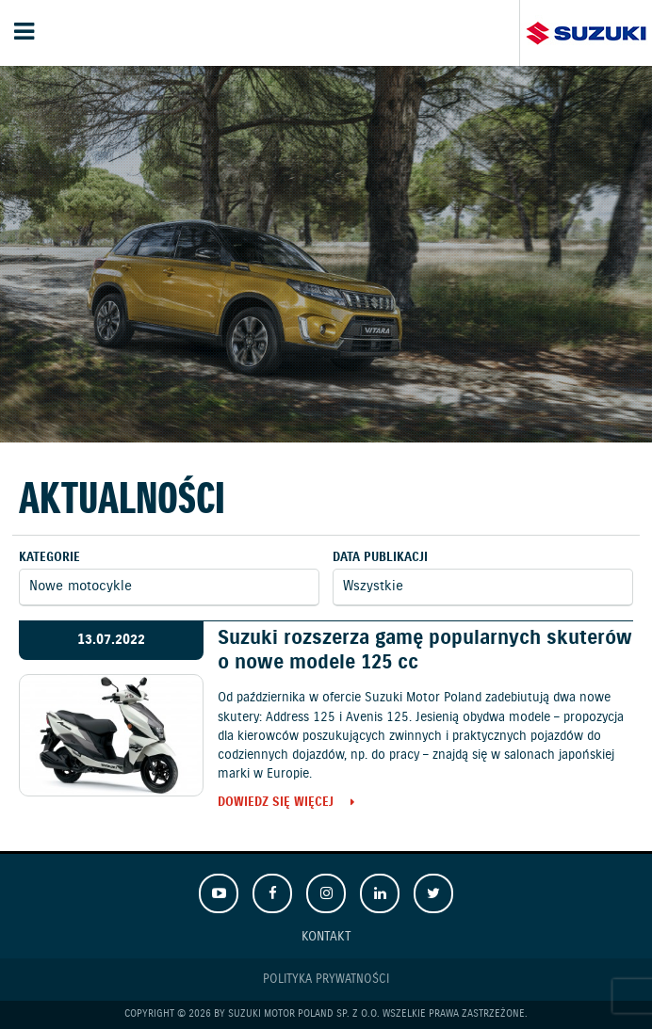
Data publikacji (380, 558)
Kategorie (49, 558)
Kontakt (326, 936)
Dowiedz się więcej (276, 803)
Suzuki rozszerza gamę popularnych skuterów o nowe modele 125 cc (425, 650)
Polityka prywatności (326, 980)
